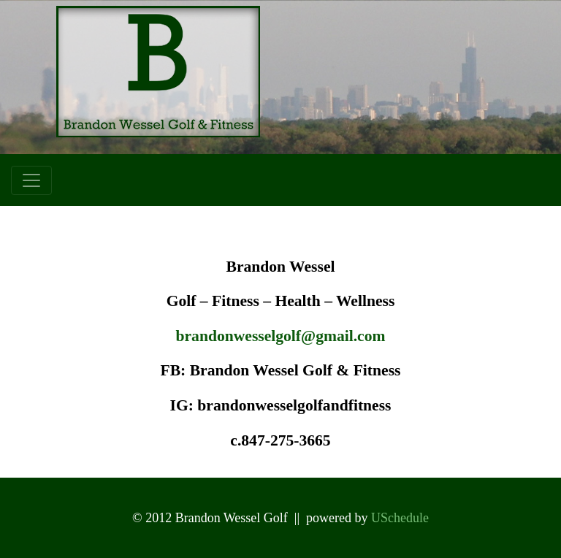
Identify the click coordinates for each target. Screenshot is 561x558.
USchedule (400, 518)
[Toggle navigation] (31, 180)
